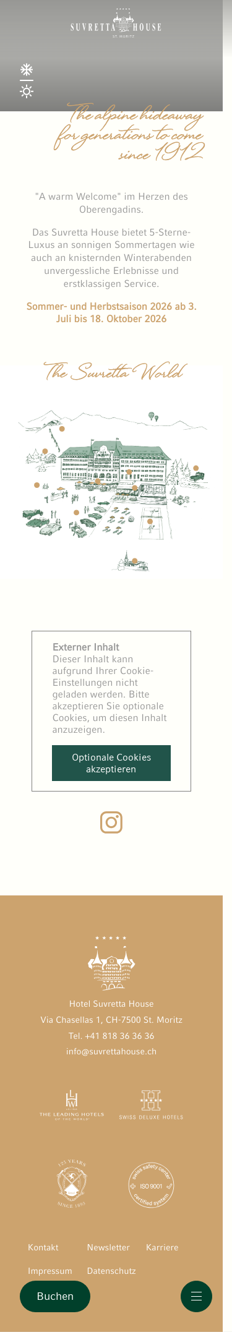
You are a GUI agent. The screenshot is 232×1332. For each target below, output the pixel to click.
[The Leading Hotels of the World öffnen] (72, 1107)
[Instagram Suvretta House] (111, 830)
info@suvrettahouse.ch (111, 1052)
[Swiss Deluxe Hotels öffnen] (151, 1107)
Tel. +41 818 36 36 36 (111, 1036)
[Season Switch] (30, 103)
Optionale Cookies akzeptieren (111, 763)
